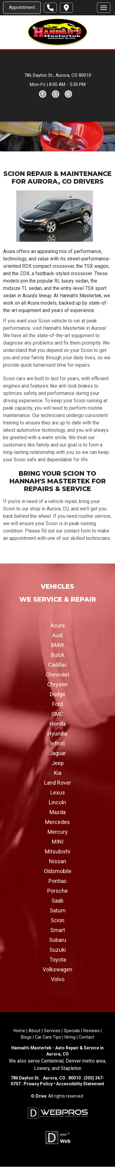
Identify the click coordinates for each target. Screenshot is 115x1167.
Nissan (57, 861)
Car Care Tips (48, 1037)
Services (52, 1030)
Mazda (57, 812)
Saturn (58, 910)
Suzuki (57, 950)
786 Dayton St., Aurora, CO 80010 (57, 75)
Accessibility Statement (79, 1084)
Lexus (57, 793)
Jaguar (57, 753)
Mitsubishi (57, 852)
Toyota (57, 960)
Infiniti (57, 743)
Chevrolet (57, 675)
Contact (86, 1037)
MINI (57, 842)
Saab (57, 901)
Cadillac (57, 665)
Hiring (69, 1037)
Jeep (58, 763)
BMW (57, 645)
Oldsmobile (57, 871)
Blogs (26, 1037)
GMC (57, 714)
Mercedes (57, 822)
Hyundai (57, 734)
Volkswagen (57, 969)
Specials (72, 1030)
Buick (57, 655)
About (34, 1030)
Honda (58, 724)
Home (19, 1030)
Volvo (57, 979)
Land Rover (57, 783)
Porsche (57, 891)
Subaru (57, 940)
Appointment (22, 7)
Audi (57, 635)
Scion (57, 920)
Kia (57, 773)
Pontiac (57, 881)
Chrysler (57, 684)
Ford (57, 704)
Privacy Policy (38, 1084)
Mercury (58, 832)
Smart (57, 930)
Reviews (91, 1030)
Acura (58, 626)
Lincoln (57, 802)
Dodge (57, 694)
